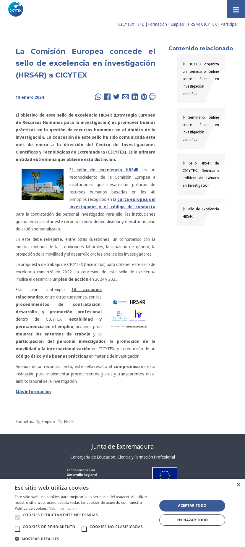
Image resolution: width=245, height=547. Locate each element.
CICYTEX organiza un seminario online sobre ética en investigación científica (201, 79)
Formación (157, 24)
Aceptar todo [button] (192, 505)
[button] (17, 517)
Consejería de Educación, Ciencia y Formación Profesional (122, 457)
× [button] (238, 485)
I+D (141, 24)
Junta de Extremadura (122, 446)
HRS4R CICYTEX (202, 24)
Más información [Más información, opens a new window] (63, 508)
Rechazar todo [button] (192, 519)
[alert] (122, 513)
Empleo (177, 24)
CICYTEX (126, 24)
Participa (229, 24)
